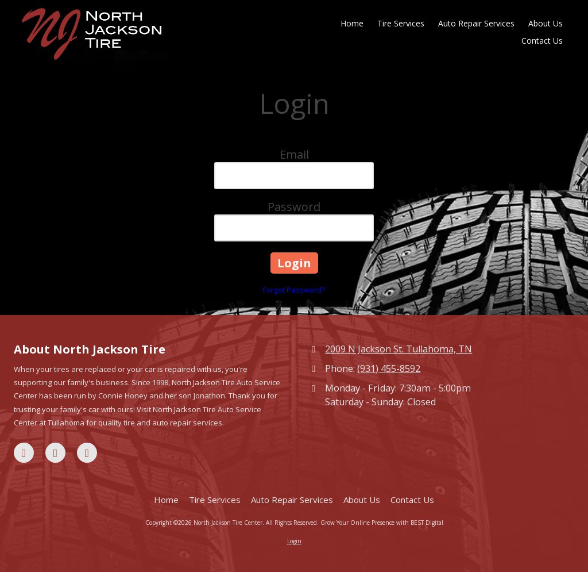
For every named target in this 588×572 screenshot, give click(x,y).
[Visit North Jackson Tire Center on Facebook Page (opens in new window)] (24, 453)
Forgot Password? (294, 290)
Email (294, 154)
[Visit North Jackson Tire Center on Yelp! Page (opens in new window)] (87, 453)
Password (294, 206)
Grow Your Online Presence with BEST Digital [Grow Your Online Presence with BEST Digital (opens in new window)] (381, 523)
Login (294, 541)
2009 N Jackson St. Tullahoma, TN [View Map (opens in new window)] (398, 349)
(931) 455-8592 (388, 368)
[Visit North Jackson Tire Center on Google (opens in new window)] (55, 453)
